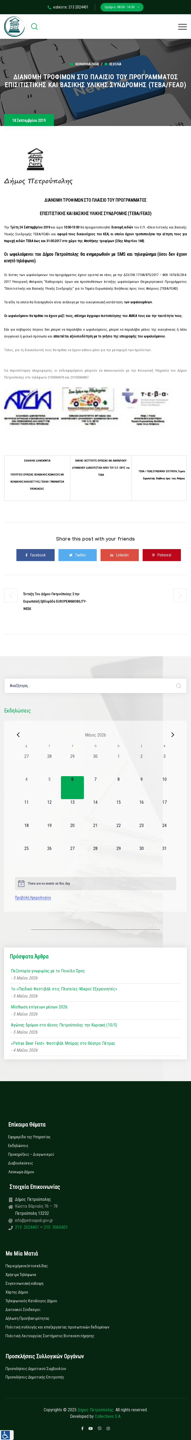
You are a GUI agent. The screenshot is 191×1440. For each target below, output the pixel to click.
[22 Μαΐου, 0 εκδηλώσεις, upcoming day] (118, 833)
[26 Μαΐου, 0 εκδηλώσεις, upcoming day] (49, 856)
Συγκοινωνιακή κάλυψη (24, 1283)
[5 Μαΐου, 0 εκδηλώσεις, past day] (49, 787)
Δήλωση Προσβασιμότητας (27, 1318)
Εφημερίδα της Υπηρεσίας (29, 1136)
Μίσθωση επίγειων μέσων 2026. (39, 1007)
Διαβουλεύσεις (20, 1163)
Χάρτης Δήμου (16, 1292)
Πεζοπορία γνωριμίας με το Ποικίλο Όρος (48, 970)
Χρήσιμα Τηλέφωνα (20, 1274)
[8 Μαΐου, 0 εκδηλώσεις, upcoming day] (118, 787)
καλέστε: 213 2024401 (68, 7)
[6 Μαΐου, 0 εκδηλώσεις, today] (72, 787)
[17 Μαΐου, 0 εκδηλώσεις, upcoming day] (164, 810)
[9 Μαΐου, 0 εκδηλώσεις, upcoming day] (141, 787)
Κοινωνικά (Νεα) (87, 64)
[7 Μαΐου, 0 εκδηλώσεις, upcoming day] (95, 787)
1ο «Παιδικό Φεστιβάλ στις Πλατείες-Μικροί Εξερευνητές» (64, 989)
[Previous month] (18, 735)
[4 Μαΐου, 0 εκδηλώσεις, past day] (26, 787)
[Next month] (173, 735)
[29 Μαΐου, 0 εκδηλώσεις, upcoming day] (118, 856)
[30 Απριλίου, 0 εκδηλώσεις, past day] (95, 764)
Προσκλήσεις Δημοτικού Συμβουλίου (35, 1368)
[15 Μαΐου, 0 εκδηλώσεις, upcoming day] (118, 810)
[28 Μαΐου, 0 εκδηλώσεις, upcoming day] (95, 856)
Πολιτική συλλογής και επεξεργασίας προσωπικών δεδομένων (57, 1327)
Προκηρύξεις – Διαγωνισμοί (31, 1154)
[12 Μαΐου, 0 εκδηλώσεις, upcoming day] (49, 810)
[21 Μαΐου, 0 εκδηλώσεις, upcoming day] (95, 833)
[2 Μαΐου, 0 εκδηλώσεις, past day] (141, 764)
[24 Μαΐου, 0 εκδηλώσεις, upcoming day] (164, 833)
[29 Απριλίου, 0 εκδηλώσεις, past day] (72, 764)
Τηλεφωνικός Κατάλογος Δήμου (31, 1300)
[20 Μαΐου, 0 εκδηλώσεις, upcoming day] (72, 833)
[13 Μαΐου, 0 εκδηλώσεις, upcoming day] (72, 810)
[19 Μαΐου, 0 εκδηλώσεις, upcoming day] (49, 833)
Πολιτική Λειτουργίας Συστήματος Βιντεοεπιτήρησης (49, 1335)
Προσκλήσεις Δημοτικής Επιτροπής (34, 1377)
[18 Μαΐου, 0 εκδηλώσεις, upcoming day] (26, 833)
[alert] (95, 883)
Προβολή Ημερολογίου (33, 897)
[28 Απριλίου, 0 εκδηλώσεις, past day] (49, 764)
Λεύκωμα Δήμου (21, 1171)
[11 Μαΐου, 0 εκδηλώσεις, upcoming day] (26, 810)
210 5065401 (55, 1227)
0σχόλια (112, 64)
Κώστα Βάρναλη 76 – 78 (36, 1206)
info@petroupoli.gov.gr (34, 1220)
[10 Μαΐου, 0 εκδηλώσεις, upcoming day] (164, 787)
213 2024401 (27, 1227)
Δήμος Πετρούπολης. (96, 1409)
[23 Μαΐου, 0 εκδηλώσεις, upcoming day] (141, 833)
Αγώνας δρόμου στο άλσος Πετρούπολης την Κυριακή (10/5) (64, 1025)
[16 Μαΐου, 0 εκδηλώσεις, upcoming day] (141, 810)
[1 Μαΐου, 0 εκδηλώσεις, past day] (118, 764)
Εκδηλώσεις (18, 1145)
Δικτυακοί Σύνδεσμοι (22, 1309)
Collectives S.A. (108, 1416)
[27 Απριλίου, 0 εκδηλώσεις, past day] (26, 764)
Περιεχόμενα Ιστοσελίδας (26, 1265)
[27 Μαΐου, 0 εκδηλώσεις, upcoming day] (72, 856)
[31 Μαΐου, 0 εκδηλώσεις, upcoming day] (164, 856)
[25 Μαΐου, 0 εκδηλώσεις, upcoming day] (26, 856)
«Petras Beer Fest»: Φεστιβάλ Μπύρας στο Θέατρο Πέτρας (63, 1043)
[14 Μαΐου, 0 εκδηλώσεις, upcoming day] (95, 810)
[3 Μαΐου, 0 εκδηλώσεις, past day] (164, 764)
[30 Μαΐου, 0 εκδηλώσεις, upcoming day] (141, 856)
